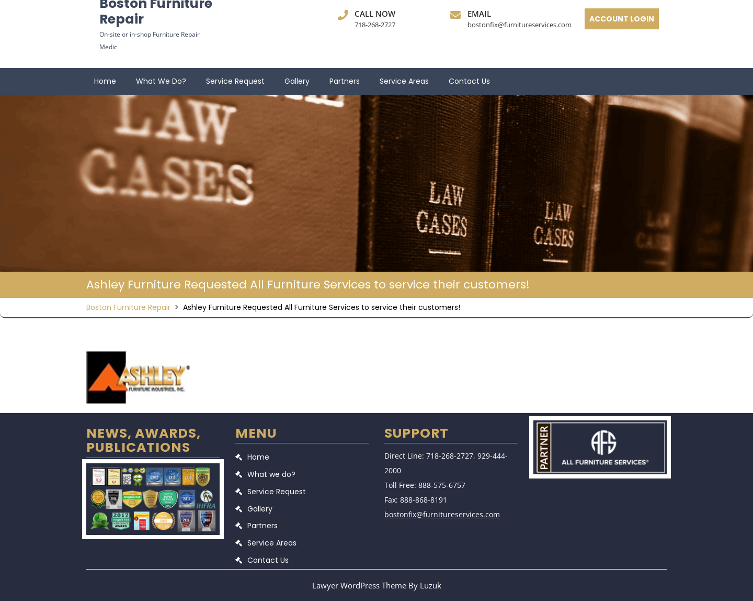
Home (105, 81)
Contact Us (469, 81)
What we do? (161, 81)
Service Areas (404, 81)
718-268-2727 (375, 24)
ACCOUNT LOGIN (621, 19)
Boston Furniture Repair (128, 307)
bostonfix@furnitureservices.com (519, 24)
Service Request (235, 81)
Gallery (297, 81)
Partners (344, 81)
